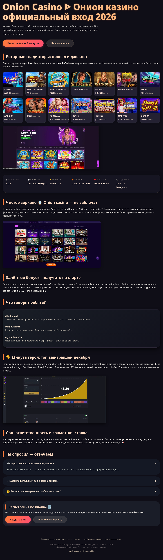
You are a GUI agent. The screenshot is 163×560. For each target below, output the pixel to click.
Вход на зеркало (60, 43)
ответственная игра (113, 539)
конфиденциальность (93, 539)
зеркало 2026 (90, 551)
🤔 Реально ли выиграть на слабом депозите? (81, 491)
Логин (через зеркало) (50, 519)
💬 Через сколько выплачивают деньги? (82, 463)
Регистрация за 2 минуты (23, 43)
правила (77, 539)
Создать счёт (18, 519)
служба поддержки (75, 551)
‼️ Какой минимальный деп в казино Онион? (81, 481)
